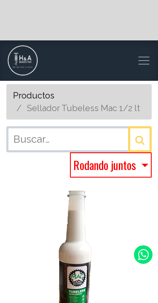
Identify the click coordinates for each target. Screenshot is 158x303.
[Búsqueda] (140, 139)
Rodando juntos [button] (106, 164)
